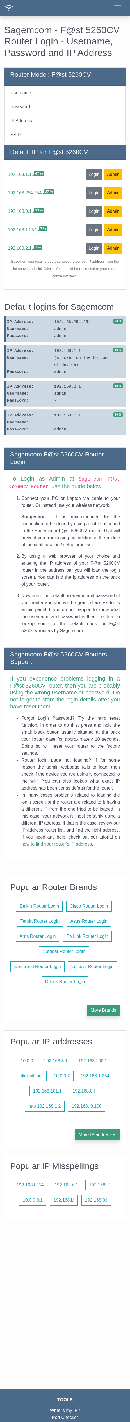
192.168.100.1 (92, 1060)
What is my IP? (65, 1410)
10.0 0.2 (62, 1075)
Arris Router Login (38, 936)
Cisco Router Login (89, 906)
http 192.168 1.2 (44, 1106)
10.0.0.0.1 (33, 1200)
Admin (113, 174)
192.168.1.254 (22, 229)
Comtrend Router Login (37, 966)
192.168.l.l (64, 1200)
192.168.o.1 (66, 1185)
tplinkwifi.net (30, 1075)
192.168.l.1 (100, 1185)
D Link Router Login (65, 981)
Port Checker (65, 1417)
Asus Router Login (89, 921)
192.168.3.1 (56, 1060)
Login (93, 174)
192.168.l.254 (30, 1185)
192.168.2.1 (20, 248)
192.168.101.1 (47, 1091)
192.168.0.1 (20, 211)
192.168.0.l (83, 1091)
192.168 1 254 (95, 1075)
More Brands (103, 1010)
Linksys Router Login (92, 966)
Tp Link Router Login (87, 936)
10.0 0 (26, 1060)
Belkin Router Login (39, 906)
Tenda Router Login (40, 921)
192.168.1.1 (20, 174)
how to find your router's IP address (56, 844)
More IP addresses (97, 1134)
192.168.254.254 (25, 192)
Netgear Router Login (63, 951)
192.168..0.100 (87, 1106)
